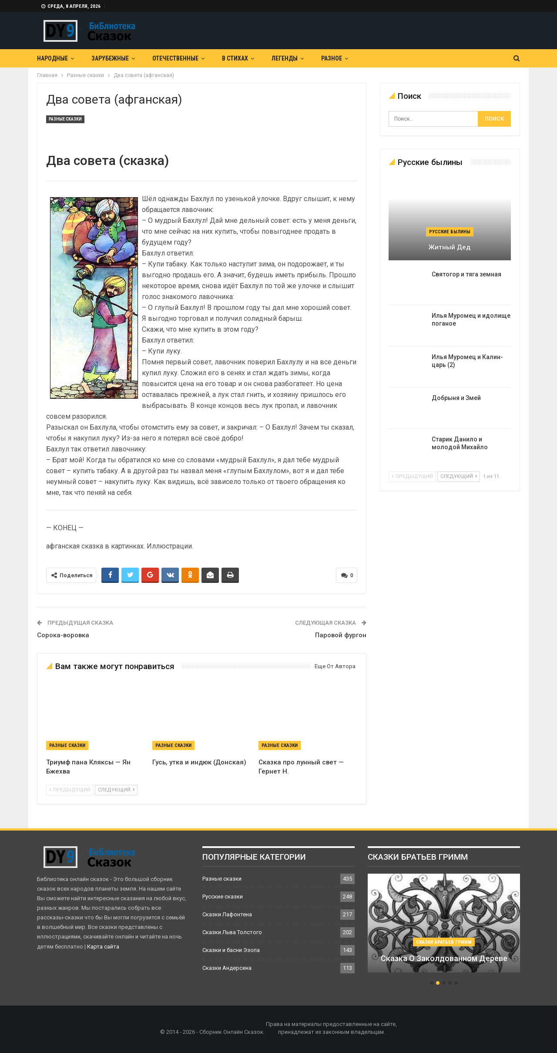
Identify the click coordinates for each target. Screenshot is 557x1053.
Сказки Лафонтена (227, 914)
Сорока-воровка (63, 635)
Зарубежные (110, 58)
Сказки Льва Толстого (232, 932)
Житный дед (449, 247)
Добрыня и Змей (456, 397)
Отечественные (175, 58)
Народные (52, 58)
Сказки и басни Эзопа (231, 950)
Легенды (285, 58)
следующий (116, 790)
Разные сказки (65, 119)
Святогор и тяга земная (466, 274)
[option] (444, 928)
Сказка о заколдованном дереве (444, 958)
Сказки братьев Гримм (444, 942)
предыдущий (70, 790)
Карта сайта (103, 946)
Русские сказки (222, 896)
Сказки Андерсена (227, 968)
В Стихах (235, 58)
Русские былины (449, 232)
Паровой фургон (340, 635)
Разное (331, 58)
